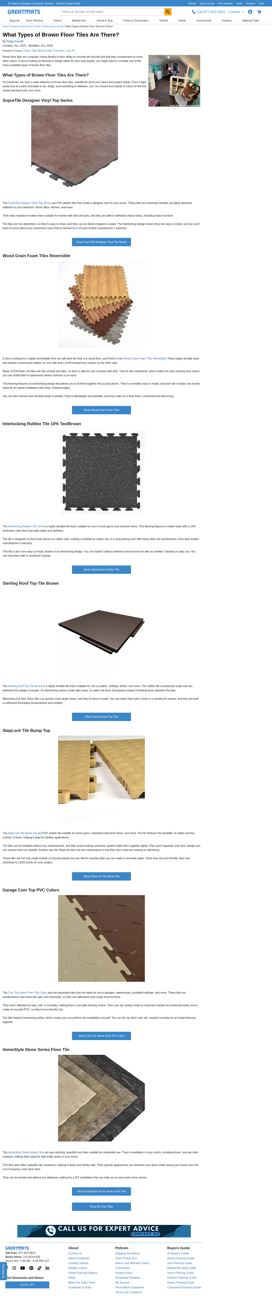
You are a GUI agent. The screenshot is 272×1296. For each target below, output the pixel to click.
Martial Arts (79, 20)
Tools (261, 3)
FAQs (71, 1277)
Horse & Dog (105, 20)
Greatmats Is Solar (79, 1287)
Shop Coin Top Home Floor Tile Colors (101, 1035)
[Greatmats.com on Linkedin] (47, 1268)
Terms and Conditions (128, 1292)
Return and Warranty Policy (132, 1263)
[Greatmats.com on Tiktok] (39, 1268)
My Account (122, 1282)
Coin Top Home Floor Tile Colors (27, 992)
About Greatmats (78, 1258)
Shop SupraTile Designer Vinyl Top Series (101, 242)
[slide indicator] (174, 109)
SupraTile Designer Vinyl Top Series (29, 202)
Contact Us (75, 1253)
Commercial (203, 20)
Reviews (250, 3)
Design (192, 3)
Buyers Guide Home (22, 26)
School (163, 20)
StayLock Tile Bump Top (22, 833)
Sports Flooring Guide (180, 1282)
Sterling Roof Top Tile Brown (25, 686)
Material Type (251, 20)
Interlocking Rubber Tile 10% (25, 526)
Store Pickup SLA (126, 1258)
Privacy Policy (124, 1272)
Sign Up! (27, 1284)
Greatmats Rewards (127, 1277)
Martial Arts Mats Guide (181, 1268)
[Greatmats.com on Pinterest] (31, 1268)
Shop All (14, 20)
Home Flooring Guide (180, 1272)
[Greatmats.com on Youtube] (22, 1268)
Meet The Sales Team (81, 1282)
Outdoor (227, 20)
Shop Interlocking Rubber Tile (101, 569)
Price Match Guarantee (129, 1287)
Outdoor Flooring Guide (181, 1277)
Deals (239, 3)
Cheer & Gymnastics (136, 20)
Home (182, 20)
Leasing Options (78, 1263)
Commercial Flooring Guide (184, 1287)
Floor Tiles (107, 1206)
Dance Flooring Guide (180, 1258)
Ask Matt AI (3, 1271)
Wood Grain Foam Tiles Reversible (145, 358)
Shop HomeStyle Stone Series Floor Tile (101, 1191)
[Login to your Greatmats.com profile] (250, 12)
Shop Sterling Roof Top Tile (101, 716)
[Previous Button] (154, 80)
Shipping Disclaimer (127, 1253)
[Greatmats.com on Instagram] (14, 1268)
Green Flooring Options (82, 1272)
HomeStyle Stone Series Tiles (26, 1152)
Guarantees (122, 1268)
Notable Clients (77, 1268)
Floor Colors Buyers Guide (49, 26)
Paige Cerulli (15, 41)
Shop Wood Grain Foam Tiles (101, 410)
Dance (58, 20)
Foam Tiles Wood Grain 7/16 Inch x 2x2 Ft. (49, 50)
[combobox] (116, 11)
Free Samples (225, 3)
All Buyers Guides (178, 1253)
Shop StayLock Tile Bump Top (101, 876)
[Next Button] (194, 80)
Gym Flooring (34, 20)
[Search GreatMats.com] (167, 11)
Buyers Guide (207, 3)
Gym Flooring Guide (179, 1263)
